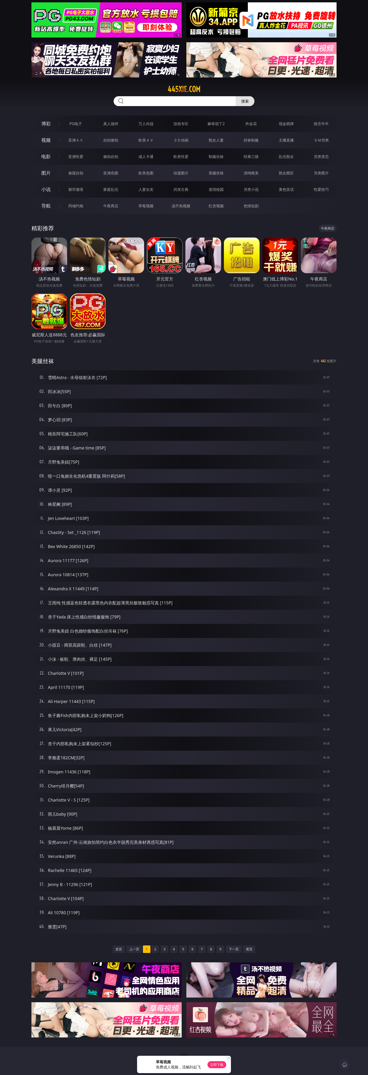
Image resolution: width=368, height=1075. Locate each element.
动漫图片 (180, 173)
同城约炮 (75, 205)
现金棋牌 (286, 123)
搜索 (245, 101)
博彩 (46, 123)
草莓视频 (145, 205)
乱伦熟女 (286, 156)
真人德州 (110, 123)
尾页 (249, 949)
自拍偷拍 (110, 140)
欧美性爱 (180, 156)
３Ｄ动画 (180, 140)
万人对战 (145, 123)
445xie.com (184, 89)
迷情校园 (216, 189)
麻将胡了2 (216, 123)
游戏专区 (180, 123)
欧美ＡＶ (145, 140)
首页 (118, 949)
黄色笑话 (286, 189)
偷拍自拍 (110, 156)
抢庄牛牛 (321, 123)
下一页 (234, 949)
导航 (46, 206)
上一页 (134, 949)
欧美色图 (145, 173)
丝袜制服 (251, 140)
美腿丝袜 (216, 173)
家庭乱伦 (110, 189)
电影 (46, 156)
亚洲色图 (110, 173)
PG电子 (75, 123)
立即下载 (216, 1064)
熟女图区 (286, 173)
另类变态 (321, 156)
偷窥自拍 (75, 173)
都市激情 (75, 189)
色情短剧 (251, 205)
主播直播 (286, 140)
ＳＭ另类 (321, 140)
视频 (46, 140)
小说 (46, 189)
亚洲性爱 (75, 156)
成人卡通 (145, 156)
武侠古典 (180, 189)
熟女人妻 (216, 140)
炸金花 (251, 123)
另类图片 (321, 173)
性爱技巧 (321, 189)
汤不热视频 (181, 205)
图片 (46, 173)
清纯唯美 (251, 173)
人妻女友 (145, 189)
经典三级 (251, 156)
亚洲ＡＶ (75, 140)
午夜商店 (110, 205)
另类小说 (251, 189)
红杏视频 (216, 205)
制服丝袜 (216, 156)
